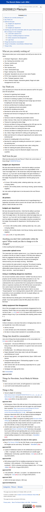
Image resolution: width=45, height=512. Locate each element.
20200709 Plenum (15, 161)
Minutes (20, 487)
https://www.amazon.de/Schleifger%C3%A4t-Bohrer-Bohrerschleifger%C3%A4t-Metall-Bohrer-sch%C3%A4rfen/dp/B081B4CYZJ (22, 410)
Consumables (9, 371)
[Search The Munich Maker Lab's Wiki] (29, 6)
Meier (6, 399)
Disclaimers (34, 502)
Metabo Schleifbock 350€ (19, 429)
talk (7, 235)
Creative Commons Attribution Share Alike (28, 494)
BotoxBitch (36, 435)
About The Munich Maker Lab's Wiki (21, 502)
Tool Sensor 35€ (12, 442)
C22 (4, 235)
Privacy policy (7, 502)
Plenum (13, 487)
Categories (6, 487)
